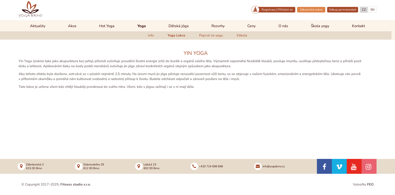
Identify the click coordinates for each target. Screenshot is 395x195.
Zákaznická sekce (311, 10)
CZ (364, 10)
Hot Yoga (106, 25)
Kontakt (358, 25)
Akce (72, 25)
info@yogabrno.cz (273, 166)
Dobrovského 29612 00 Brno (93, 166)
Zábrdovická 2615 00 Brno (35, 166)
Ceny (251, 25)
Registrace (269, 10)
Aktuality (37, 25)
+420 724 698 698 (211, 166)
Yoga (141, 25)
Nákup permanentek (342, 10)
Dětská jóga (179, 25)
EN (372, 10)
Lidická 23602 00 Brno (151, 166)
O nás (283, 25)
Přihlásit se (285, 10)
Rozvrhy (218, 25)
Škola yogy (320, 25)
